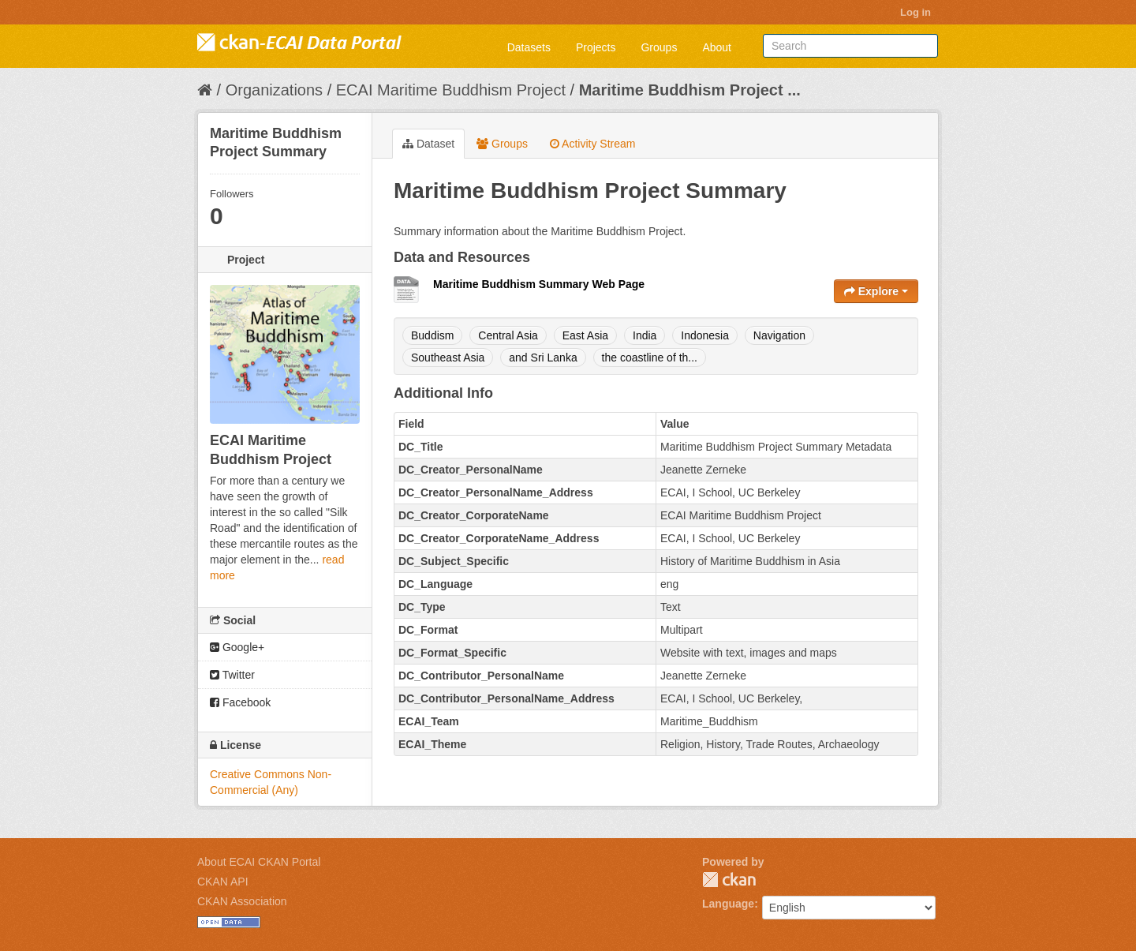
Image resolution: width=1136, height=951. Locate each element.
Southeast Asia (447, 357)
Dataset (428, 143)
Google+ (237, 647)
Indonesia (705, 335)
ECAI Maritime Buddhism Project (451, 90)
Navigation (779, 335)
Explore (876, 291)
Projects (596, 47)
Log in (915, 12)
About (716, 47)
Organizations (274, 90)
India (644, 335)
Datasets (529, 47)
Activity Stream (592, 143)
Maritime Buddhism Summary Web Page (539, 284)
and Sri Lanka (543, 357)
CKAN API (222, 881)
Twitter (232, 674)
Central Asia (507, 335)
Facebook (240, 702)
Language (728, 903)
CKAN (729, 879)
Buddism (432, 335)
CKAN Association (242, 901)
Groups (659, 47)
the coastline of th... (649, 357)
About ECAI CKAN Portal (258, 862)
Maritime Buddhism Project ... (690, 90)
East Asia (585, 335)
